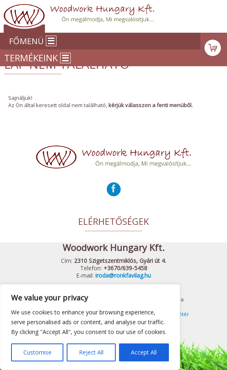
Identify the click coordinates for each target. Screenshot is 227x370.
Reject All (91, 352)
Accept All (144, 352)
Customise (37, 352)
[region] (90, 327)
